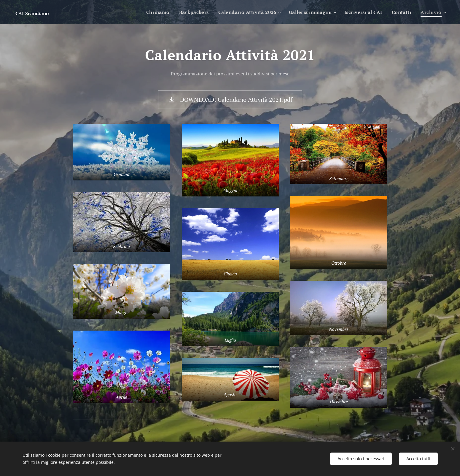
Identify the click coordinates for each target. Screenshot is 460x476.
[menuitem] (150, 12)
